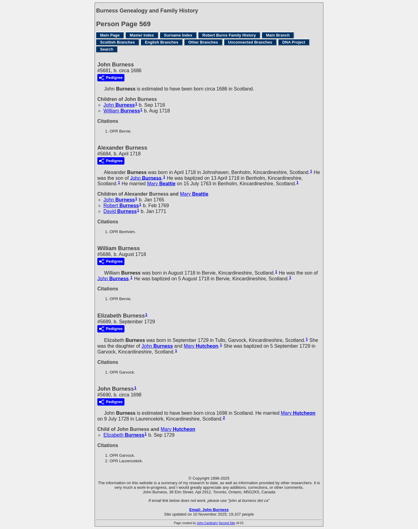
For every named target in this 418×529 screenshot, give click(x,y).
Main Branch (278, 35)
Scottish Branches (117, 42)
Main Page (110, 35)
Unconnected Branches (250, 42)
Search (106, 49)
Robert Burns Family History (229, 35)
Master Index (142, 35)
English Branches (161, 42)
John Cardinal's (207, 523)
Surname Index (178, 35)
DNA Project (293, 42)
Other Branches (203, 42)
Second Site (227, 523)
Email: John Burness (208, 509)
